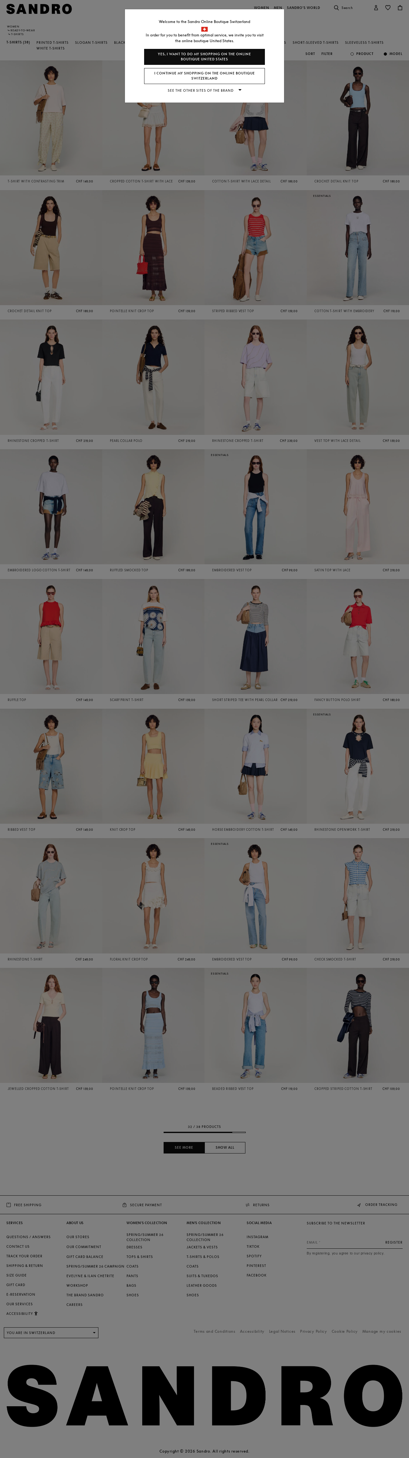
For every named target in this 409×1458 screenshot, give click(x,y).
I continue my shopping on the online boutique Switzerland (204, 76)
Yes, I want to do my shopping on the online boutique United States (204, 56)
